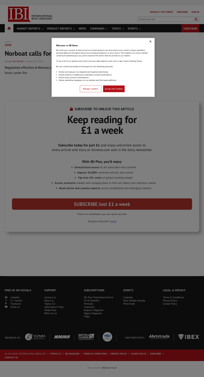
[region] (103, 67)
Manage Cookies (90, 89)
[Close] (150, 41)
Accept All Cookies (114, 89)
